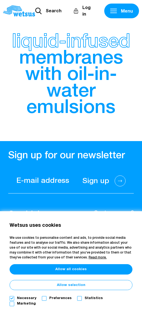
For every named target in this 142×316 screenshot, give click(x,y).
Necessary (26, 298)
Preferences (60, 298)
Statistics (94, 298)
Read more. (98, 257)
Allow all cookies (71, 269)
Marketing (26, 303)
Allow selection (71, 285)
